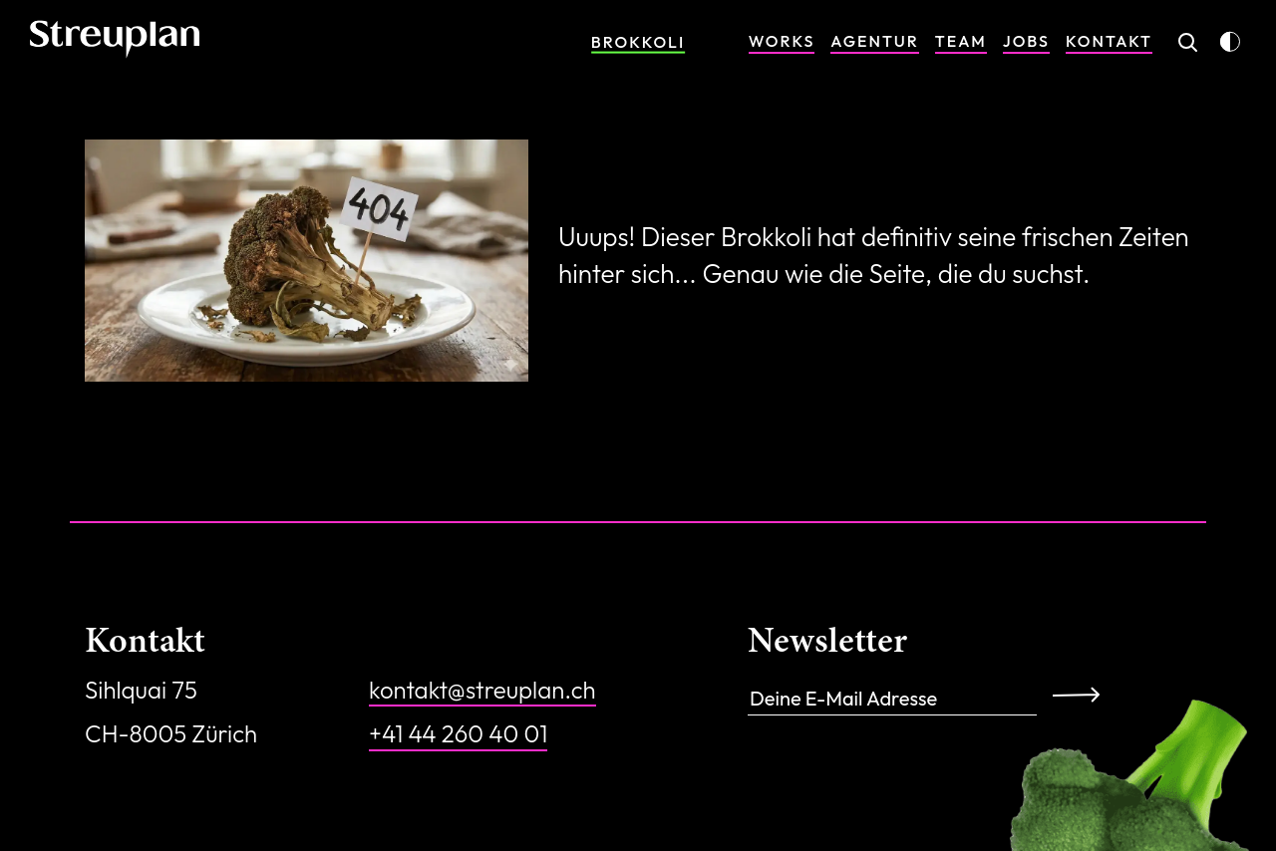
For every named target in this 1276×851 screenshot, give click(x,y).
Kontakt (1109, 41)
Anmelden (1083, 694)
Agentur (874, 41)
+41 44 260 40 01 (458, 733)
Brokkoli (638, 42)
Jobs (1026, 41)
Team (961, 41)
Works (782, 41)
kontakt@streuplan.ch (482, 690)
